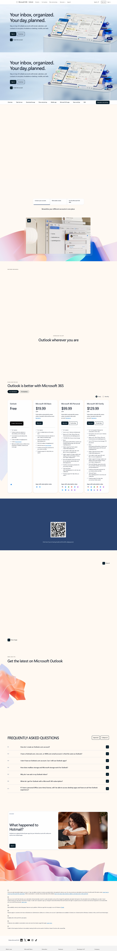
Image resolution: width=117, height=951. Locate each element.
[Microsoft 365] (23, 2)
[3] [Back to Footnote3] (8, 905)
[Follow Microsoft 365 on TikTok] (36, 940)
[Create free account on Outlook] (16, 39)
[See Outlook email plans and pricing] (103, 102)
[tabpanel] (58, 232)
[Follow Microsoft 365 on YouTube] (29, 940)
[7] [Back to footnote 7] (8, 926)
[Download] (21, 34)
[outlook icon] (11, 484)
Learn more (24, 902)
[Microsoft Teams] (68, 490)
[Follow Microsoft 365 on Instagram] (32, 940)
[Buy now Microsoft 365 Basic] (39, 423)
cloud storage (18, 441)
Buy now (103, 2)
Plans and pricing (53, 2)
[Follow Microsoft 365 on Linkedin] (21, 940)
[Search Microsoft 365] (96, 2)
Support (69, 2)
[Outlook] (37, 487)
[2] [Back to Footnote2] (8, 896)
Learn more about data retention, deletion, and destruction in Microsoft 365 (71, 893)
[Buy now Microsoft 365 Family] (90, 423)
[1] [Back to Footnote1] (8, 890)
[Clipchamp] (75, 490)
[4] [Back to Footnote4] (8, 910)
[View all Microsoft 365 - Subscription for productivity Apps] (106, 563)
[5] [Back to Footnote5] (8, 915)
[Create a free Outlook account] (17, 423)
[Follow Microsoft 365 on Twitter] (25, 940)
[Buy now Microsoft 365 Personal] (64, 423)
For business (44, 2)
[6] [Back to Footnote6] (8, 920)
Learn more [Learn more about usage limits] (49, 923)
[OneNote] (78, 487)
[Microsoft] (11, 2)
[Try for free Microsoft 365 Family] (99, 423)
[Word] (65, 487)
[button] (29, 220)
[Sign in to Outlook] (13, 34)
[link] (10, 102)
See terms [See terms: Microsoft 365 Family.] (93, 418)
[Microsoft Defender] (65, 490)
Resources (62, 2)
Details (62, 907)
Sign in (108, 2)
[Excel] (68, 487)
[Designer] (72, 490)
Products (37, 2)
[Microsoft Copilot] (62, 487)
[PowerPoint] (72, 487)
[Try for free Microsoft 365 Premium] (73, 423)
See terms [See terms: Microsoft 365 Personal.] (68, 418)
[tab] (41, 202)
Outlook (31, 2)
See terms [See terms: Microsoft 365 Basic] (38, 418)
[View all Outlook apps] (12, 640)
